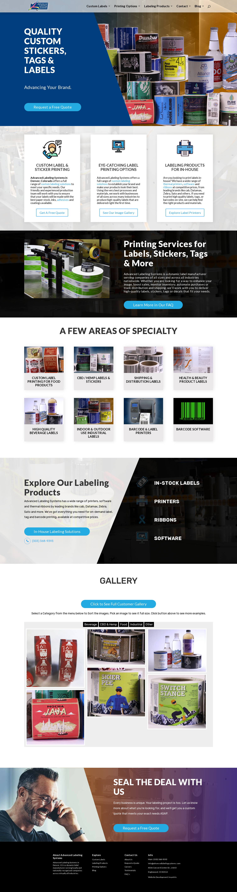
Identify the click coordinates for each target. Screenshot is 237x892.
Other (149, 624)
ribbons (167, 187)
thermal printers (172, 184)
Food (123, 624)
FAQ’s (127, 874)
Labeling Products (157, 6)
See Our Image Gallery (118, 212)
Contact (182, 6)
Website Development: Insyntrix (162, 877)
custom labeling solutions (56, 184)
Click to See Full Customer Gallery (118, 604)
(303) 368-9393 (42, 541)
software (189, 184)
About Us (129, 859)
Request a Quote (132, 863)
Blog (198, 6)
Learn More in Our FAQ (153, 305)
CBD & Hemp (108, 624)
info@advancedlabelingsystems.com (164, 863)
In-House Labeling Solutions (57, 531)
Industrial (136, 624)
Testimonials (130, 870)
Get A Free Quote (52, 212)
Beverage (90, 624)
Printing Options (125, 6)
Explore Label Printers (185, 212)
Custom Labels (96, 6)
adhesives (63, 199)
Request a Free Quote (53, 107)
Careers (128, 867)
